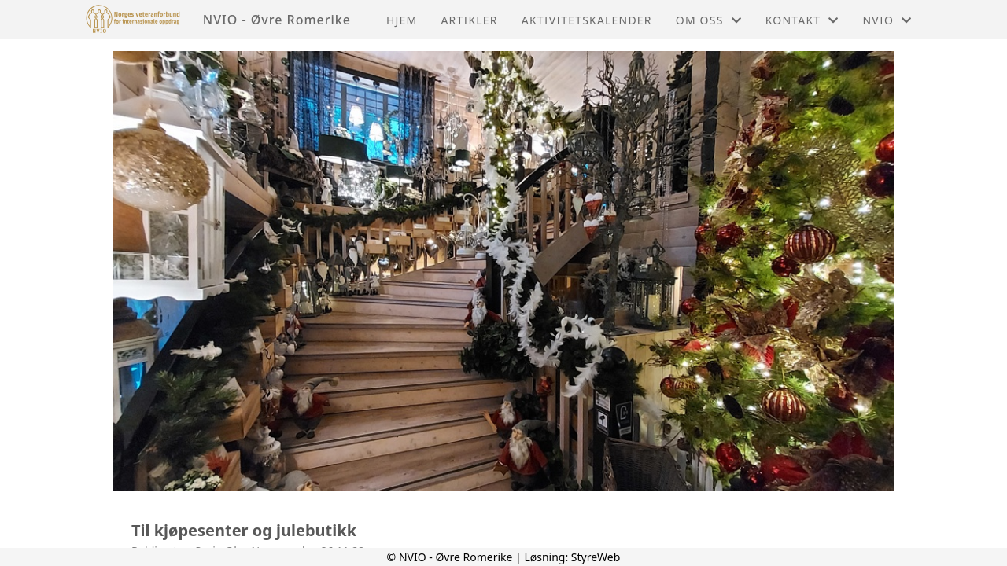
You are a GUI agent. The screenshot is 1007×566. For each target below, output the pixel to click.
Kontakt (802, 20)
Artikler (469, 20)
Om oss (709, 20)
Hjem (401, 20)
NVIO (888, 20)
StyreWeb (596, 556)
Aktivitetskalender (587, 20)
